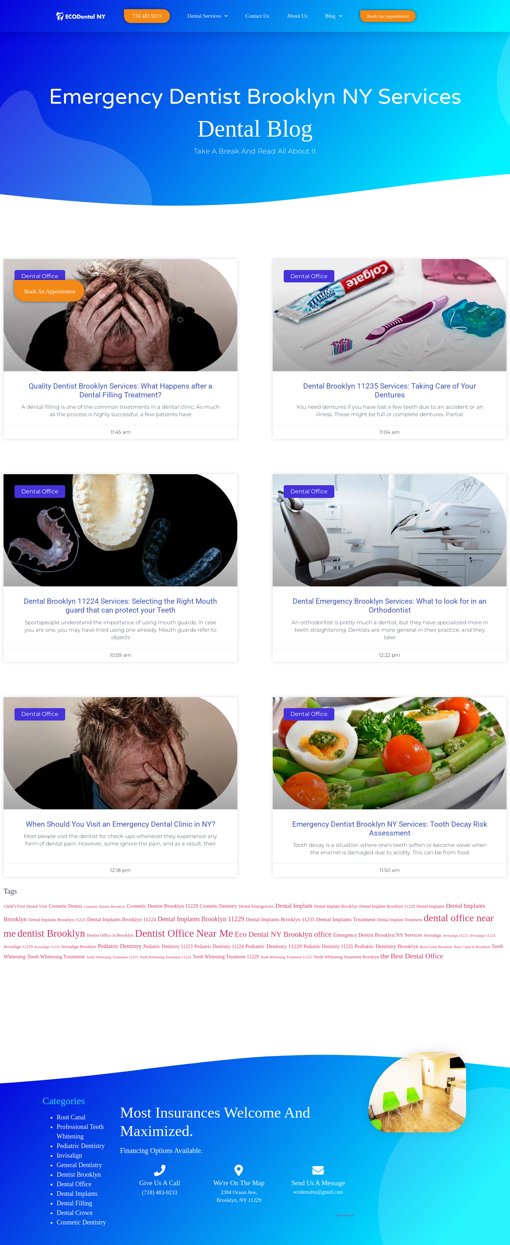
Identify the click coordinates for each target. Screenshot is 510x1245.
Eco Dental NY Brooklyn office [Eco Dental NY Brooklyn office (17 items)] (283, 934)
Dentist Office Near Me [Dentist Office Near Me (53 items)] (184, 933)
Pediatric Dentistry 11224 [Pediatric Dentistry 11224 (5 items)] (219, 946)
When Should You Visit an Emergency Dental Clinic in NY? (120, 824)
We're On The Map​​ (239, 1183)
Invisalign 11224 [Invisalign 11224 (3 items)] (482, 935)
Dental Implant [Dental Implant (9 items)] (294, 905)
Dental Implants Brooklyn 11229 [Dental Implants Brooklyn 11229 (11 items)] (201, 919)
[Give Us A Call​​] (159, 1170)
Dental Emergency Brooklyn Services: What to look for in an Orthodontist (390, 605)
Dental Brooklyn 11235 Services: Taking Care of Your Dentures (389, 390)
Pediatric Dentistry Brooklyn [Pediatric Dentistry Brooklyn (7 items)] (386, 946)
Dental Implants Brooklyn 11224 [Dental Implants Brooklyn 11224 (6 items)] (121, 919)
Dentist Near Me (344, 1215)
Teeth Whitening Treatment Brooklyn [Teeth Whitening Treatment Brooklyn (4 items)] (346, 956)
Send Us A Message (318, 1183)
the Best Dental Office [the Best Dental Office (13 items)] (411, 956)
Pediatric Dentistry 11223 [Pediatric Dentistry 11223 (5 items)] (168, 946)
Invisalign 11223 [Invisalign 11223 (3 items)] (456, 935)
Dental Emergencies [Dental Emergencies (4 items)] (256, 906)
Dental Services (207, 16)
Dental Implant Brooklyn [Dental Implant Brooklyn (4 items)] (336, 906)
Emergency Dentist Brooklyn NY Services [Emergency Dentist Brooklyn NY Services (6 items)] (377, 935)
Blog (333, 16)
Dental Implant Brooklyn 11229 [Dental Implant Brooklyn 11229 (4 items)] (387, 906)
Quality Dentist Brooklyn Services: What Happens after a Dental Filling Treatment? (120, 390)
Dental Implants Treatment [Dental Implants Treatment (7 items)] (345, 919)
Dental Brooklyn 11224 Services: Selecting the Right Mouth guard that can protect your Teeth (120, 605)
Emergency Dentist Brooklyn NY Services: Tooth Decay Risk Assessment (389, 828)
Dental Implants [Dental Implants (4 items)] (430, 906)
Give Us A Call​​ (159, 1183)
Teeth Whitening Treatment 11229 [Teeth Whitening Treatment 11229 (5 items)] (226, 956)
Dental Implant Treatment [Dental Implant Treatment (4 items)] (399, 919)
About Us (297, 16)
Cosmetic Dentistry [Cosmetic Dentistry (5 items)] (218, 906)
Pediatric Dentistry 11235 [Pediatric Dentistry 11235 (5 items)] (328, 946)
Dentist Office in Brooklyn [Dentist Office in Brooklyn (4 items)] (109, 935)
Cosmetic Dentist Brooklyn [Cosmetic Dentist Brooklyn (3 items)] (104, 906)
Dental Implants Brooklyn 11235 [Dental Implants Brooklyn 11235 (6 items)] (280, 919)
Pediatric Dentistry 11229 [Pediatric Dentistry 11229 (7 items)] (273, 946)
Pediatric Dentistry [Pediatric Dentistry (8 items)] (120, 946)
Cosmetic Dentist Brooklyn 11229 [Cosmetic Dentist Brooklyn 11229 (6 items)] (162, 906)
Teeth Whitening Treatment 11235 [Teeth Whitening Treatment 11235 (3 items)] (286, 957)
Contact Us (257, 16)
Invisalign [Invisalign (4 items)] (432, 935)
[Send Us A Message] (318, 1170)
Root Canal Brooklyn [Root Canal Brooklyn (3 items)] (436, 947)
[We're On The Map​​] (238, 1170)
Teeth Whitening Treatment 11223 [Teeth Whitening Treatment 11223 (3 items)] (112, 957)
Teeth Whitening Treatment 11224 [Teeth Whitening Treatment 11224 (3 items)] (165, 957)
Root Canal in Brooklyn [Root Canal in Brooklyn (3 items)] (472, 947)
